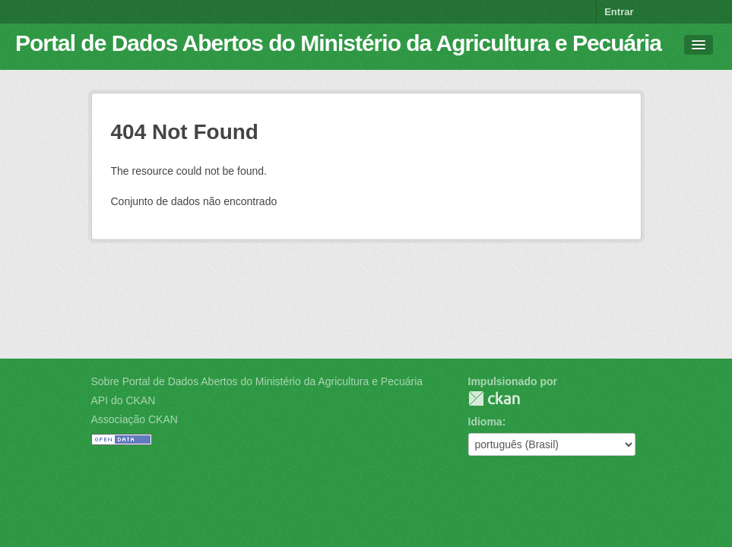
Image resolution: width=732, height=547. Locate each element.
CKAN (494, 398)
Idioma (485, 422)
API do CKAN (123, 400)
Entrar (618, 11)
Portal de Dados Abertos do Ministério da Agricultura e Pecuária (338, 42)
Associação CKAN (134, 419)
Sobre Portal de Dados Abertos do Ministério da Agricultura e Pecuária (257, 381)
